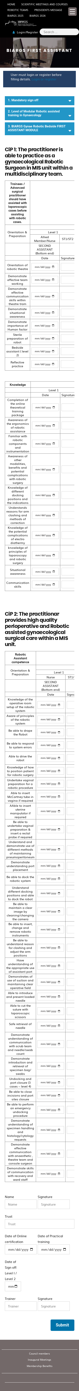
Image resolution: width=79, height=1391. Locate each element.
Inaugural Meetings (39, 1359)
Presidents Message (48, 10)
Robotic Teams (17, 10)
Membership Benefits (39, 1366)
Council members (39, 1353)
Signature (54, 1201)
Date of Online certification (21, 1243)
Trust (39, 1221)
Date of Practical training (54, 1243)
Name (21, 1201)
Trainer (21, 1303)
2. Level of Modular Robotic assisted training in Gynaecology (39, 113)
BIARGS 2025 (15, 16)
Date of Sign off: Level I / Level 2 (13, 1275)
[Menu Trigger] (72, 11)
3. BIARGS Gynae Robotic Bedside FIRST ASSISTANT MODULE (39, 128)
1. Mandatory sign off (39, 100)
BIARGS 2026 (37, 16)
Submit (62, 1325)
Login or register (44, 79)
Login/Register (25, 32)
